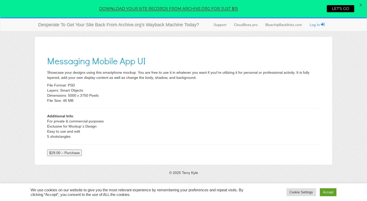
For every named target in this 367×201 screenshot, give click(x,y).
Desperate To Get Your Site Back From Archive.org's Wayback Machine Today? (118, 24)
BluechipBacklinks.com (283, 25)
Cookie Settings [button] (301, 192)
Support (220, 25)
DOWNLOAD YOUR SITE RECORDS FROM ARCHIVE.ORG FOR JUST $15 (168, 8)
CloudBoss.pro (246, 25)
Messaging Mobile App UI (96, 61)
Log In (317, 24)
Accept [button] (328, 192)
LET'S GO (340, 8)
